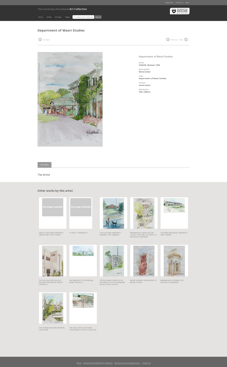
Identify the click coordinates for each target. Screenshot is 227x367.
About (187, 3)
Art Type (58, 17)
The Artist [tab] (44, 165)
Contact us (179, 3)
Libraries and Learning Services (127, 363)
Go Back (44, 40)
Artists (49, 17)
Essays (67, 17)
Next (184, 40)
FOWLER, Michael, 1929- (149, 65)
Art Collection (62, 9)
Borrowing (169, 3)
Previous (172, 40)
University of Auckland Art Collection (98, 363)
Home (40, 17)
